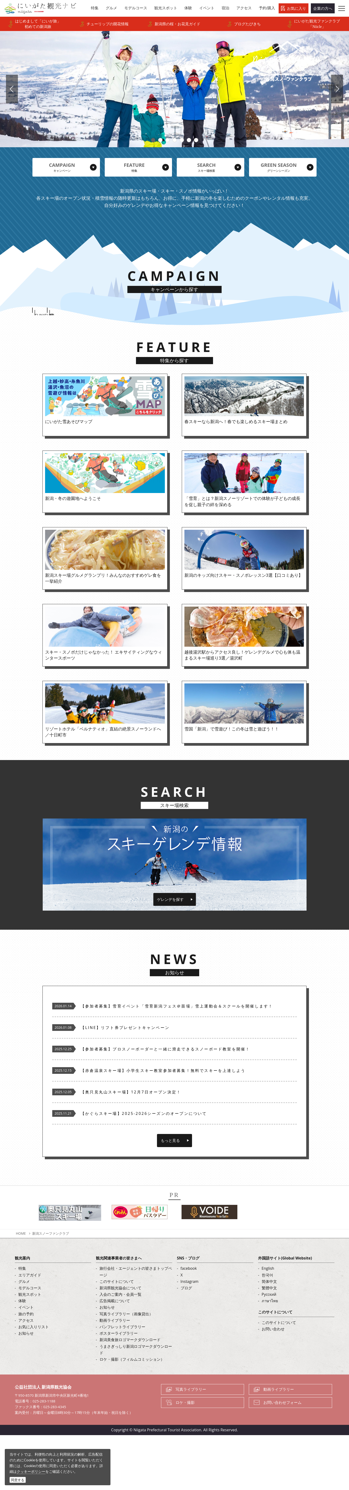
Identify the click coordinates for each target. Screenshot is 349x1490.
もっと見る (170, 1195)
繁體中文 (269, 1342)
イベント (26, 1362)
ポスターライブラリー (118, 1388)
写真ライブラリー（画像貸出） (126, 1368)
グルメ (24, 1336)
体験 (22, 1355)
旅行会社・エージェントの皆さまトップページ (135, 1327)
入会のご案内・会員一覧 (120, 1349)
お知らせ (26, 1388)
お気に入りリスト (33, 1381)
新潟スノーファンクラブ (50, 1288)
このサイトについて (116, 1336)
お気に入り (296, 8)
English (268, 1323)
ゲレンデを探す (170, 954)
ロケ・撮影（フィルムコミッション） (131, 1414)
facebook (189, 1323)
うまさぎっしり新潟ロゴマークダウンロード (135, 1404)
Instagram (189, 1336)
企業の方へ (322, 8)
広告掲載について (114, 1355)
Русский (269, 1349)
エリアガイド (29, 1330)
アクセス (26, 1375)
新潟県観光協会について (120, 1342)
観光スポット (29, 1349)
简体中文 (269, 1336)
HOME (21, 1288)
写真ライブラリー (191, 1444)
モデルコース (29, 1342)
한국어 (267, 1330)
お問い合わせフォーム (282, 1457)
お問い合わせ (273, 1383)
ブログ (186, 1342)
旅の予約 (26, 1368)
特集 (22, 1323)
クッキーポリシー (31, 1471)
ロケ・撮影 (185, 1457)
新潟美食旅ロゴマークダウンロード (130, 1394)
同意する (17, 1480)
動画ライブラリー (114, 1375)
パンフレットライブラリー (122, 1381)
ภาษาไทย (270, 1355)
